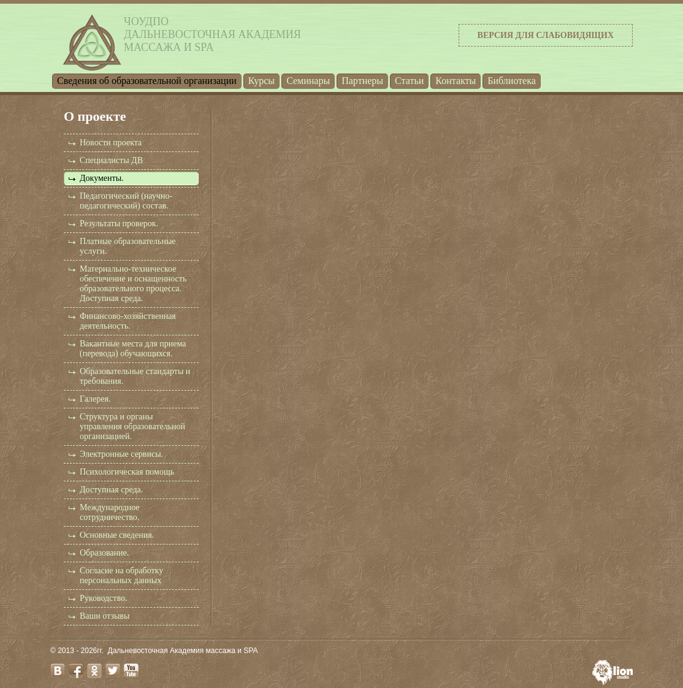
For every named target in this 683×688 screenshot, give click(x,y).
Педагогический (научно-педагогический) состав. (126, 200)
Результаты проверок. (119, 223)
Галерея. (95, 398)
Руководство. (103, 598)
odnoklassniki (94, 670)
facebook (76, 670)
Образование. (104, 552)
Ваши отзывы (104, 616)
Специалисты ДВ (111, 160)
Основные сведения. (117, 535)
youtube (131, 670)
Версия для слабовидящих (546, 35)
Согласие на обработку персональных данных (121, 575)
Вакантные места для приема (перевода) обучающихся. (133, 348)
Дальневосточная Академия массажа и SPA (183, 650)
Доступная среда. (111, 489)
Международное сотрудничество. (110, 512)
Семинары (308, 80)
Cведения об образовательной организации (147, 80)
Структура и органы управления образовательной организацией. (132, 426)
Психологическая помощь (127, 471)
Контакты (455, 80)
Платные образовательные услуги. (128, 246)
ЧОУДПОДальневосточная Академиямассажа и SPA (212, 34)
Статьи (409, 80)
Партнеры (362, 80)
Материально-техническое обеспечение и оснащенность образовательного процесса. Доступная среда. (133, 283)
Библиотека (511, 80)
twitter (112, 670)
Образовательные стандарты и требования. (135, 376)
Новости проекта (111, 142)
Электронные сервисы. (121, 454)
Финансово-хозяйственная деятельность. (128, 321)
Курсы (261, 80)
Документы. (102, 178)
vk (57, 670)
